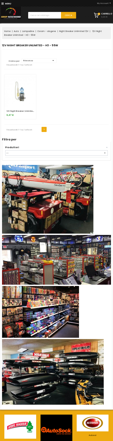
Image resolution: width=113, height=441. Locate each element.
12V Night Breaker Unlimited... (21, 111)
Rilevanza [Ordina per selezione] (39, 60)
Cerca (68, 15)
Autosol (92, 435)
